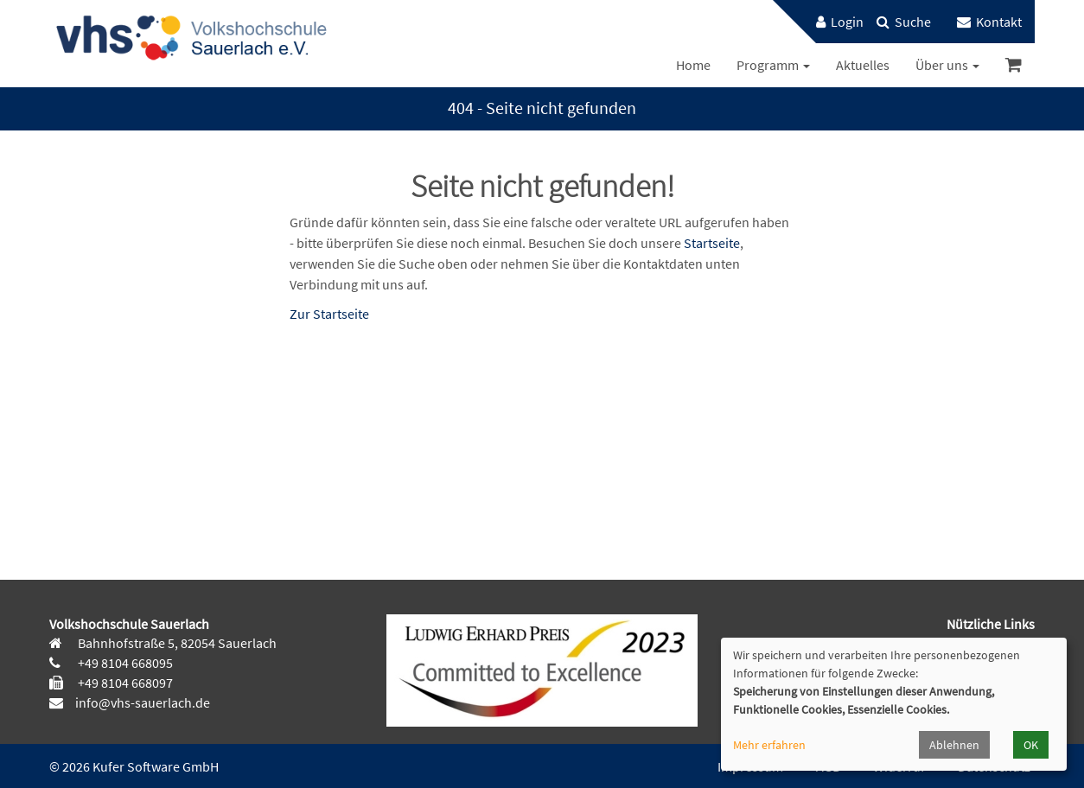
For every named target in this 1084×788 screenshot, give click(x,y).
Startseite (712, 242)
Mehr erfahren (769, 745)
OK (1030, 745)
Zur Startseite (329, 313)
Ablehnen (954, 745)
